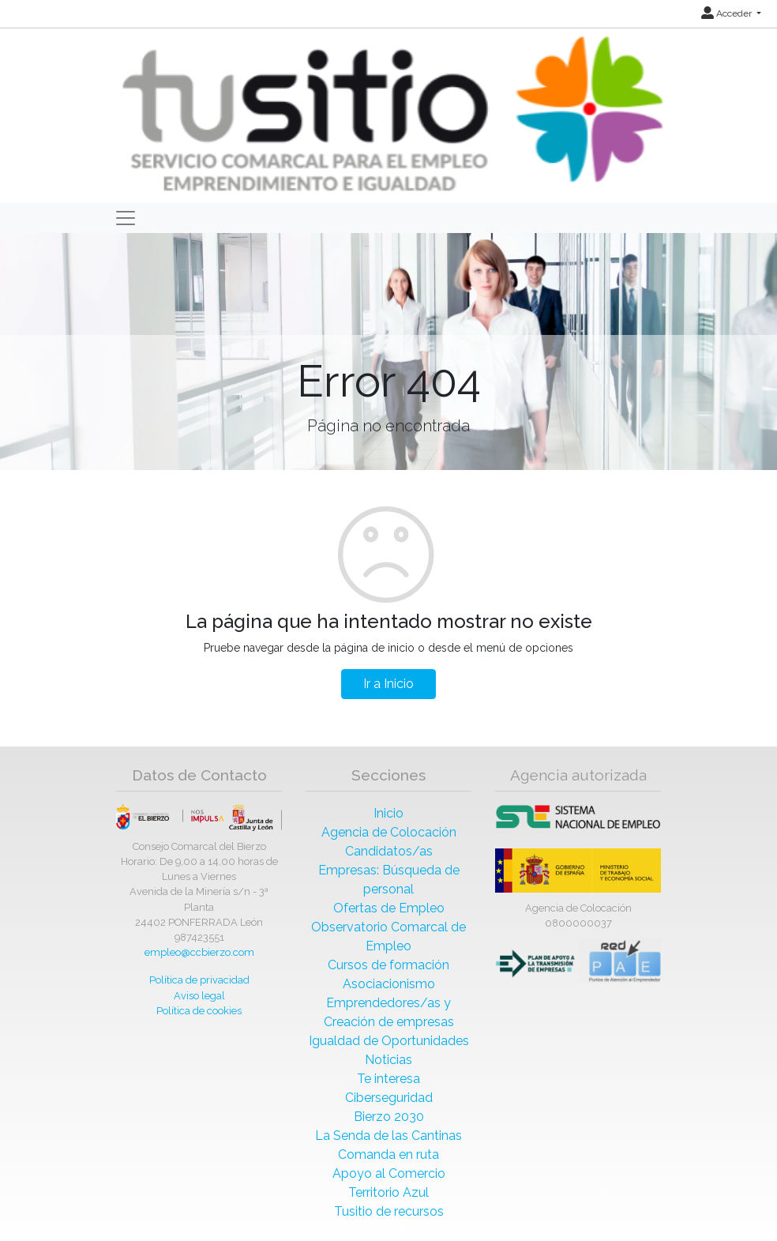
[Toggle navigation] (125, 218)
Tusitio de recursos (389, 1211)
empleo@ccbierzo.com (199, 952)
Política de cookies (199, 1011)
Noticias (388, 1059)
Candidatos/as (389, 851)
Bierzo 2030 (389, 1116)
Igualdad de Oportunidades (389, 1040)
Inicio (388, 813)
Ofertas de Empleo (389, 908)
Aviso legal (199, 996)
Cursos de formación (388, 964)
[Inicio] (390, 114)
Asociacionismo (389, 983)
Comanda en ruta (388, 1154)
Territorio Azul (388, 1192)
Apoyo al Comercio (388, 1173)
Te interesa (388, 1078)
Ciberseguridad (389, 1097)
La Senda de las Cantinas (388, 1135)
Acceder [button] (727, 13)
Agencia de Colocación (388, 832)
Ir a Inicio (388, 683)
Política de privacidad (199, 980)
